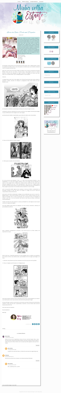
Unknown (7, 355)
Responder (37, 345)
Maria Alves (7, 336)
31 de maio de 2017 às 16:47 (12, 364)
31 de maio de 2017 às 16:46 (12, 349)
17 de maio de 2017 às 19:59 (9, 337)
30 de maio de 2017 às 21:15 (9, 356)
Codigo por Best (39, 391)
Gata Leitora (10, 348)
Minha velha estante (25, 391)
